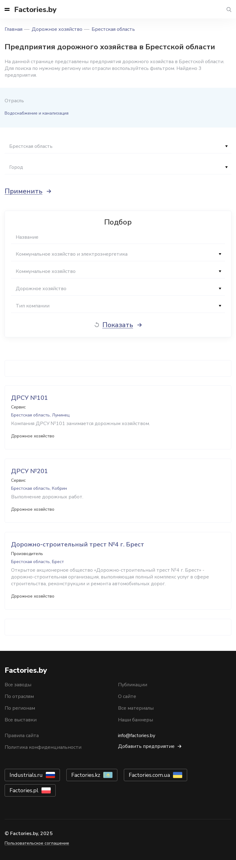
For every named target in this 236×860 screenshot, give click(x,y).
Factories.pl (24, 790)
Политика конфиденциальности (43, 747)
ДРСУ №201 (29, 471)
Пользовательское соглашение (37, 843)
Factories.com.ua (149, 775)
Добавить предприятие (146, 746)
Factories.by (35, 9)
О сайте (127, 696)
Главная (13, 29)
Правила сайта (22, 735)
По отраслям (19, 696)
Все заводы (18, 684)
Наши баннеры (135, 719)
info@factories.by (136, 735)
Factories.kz (85, 775)
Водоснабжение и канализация (37, 113)
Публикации (132, 684)
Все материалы (136, 708)
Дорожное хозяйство (57, 29)
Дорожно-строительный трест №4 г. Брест (77, 544)
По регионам (20, 708)
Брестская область (113, 29)
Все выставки (21, 719)
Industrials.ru (26, 775)
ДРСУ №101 (29, 398)
